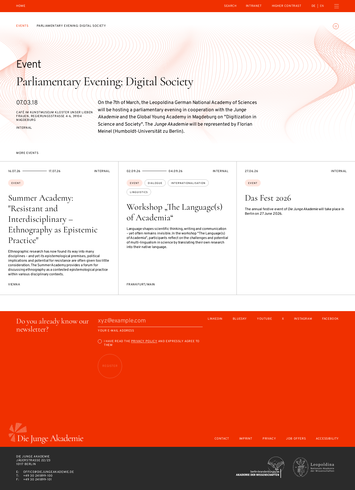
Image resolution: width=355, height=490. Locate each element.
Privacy (269, 439)
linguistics (139, 192)
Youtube (264, 319)
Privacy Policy (144, 341)
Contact (222, 439)
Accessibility (327, 439)
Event (16, 183)
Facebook (330, 319)
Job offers (296, 439)
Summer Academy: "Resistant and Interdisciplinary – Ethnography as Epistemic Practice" (53, 219)
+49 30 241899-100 (38, 476)
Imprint (245, 439)
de (314, 6)
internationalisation (188, 183)
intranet (254, 6)
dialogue (155, 183)
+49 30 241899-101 (37, 480)
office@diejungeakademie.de (48, 472)
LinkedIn (215, 319)
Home (20, 6)
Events (22, 26)
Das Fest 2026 (268, 198)
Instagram (303, 319)
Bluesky (240, 319)
